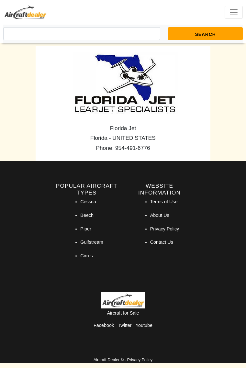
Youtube (144, 325)
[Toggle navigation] (234, 12)
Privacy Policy (164, 228)
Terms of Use (164, 201)
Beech (87, 215)
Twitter (124, 325)
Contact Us (161, 242)
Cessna (88, 201)
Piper (85, 228)
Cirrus (86, 255)
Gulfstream (91, 242)
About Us (159, 215)
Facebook (104, 325)
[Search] (81, 33)
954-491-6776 (132, 148)
